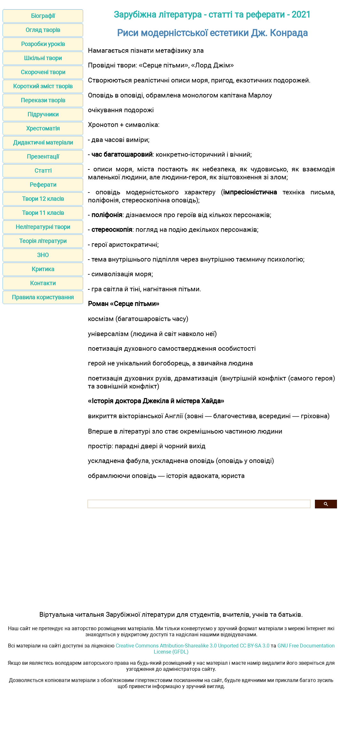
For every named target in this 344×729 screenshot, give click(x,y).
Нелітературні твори (43, 226)
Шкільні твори (43, 58)
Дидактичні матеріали (43, 142)
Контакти (43, 283)
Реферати (43, 184)
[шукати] (198, 504)
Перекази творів (43, 100)
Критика (43, 269)
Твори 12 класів (43, 198)
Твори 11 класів (43, 212)
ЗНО (43, 255)
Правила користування (43, 297)
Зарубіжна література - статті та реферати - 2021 (212, 15)
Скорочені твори (43, 72)
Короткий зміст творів (43, 86)
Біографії (43, 15)
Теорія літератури (42, 241)
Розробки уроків (43, 44)
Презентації (43, 156)
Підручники (43, 114)
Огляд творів (43, 30)
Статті (43, 170)
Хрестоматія (43, 128)
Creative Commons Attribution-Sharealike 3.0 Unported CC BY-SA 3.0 (193, 646)
